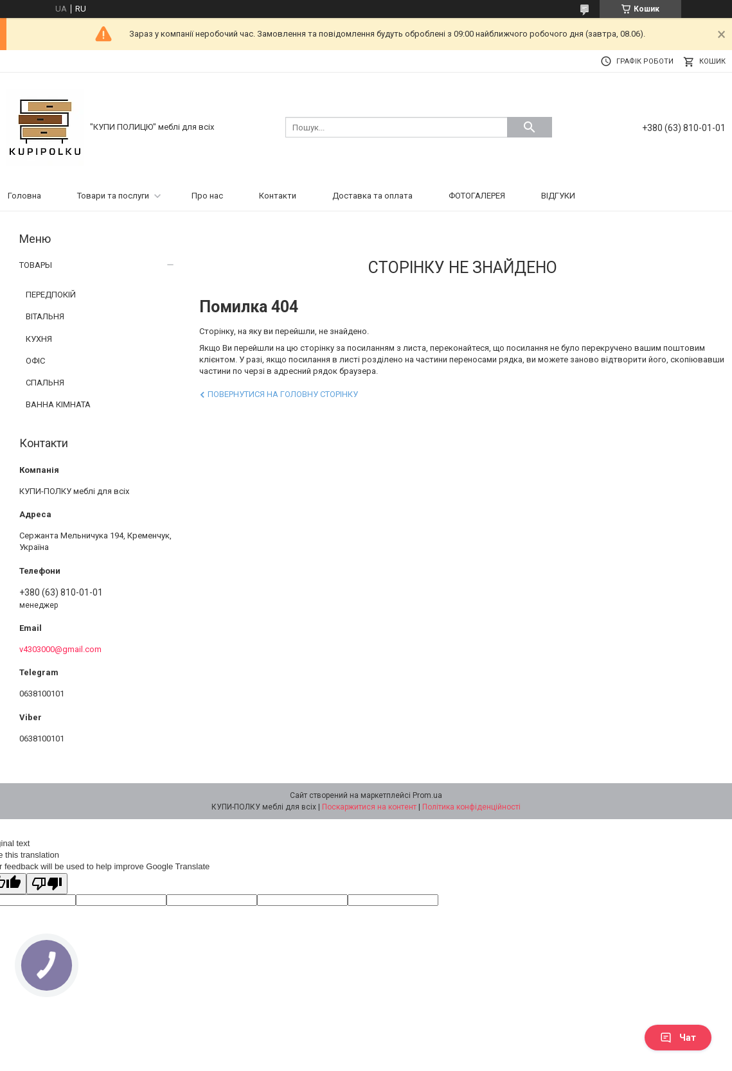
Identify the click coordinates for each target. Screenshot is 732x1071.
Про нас (207, 195)
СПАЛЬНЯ (45, 382)
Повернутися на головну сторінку (283, 394)
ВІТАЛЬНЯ (45, 316)
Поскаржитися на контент (369, 806)
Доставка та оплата (372, 195)
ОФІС (35, 361)
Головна (24, 195)
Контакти (277, 195)
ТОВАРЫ (35, 265)
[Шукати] (529, 127)
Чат (678, 1037)
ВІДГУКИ (558, 195)
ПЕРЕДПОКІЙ (51, 294)
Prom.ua (427, 795)
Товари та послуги (113, 195)
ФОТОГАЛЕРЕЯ (477, 195)
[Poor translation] (46, 883)
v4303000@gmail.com (60, 649)
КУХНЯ (39, 339)
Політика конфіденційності (471, 806)
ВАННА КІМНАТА (58, 404)
